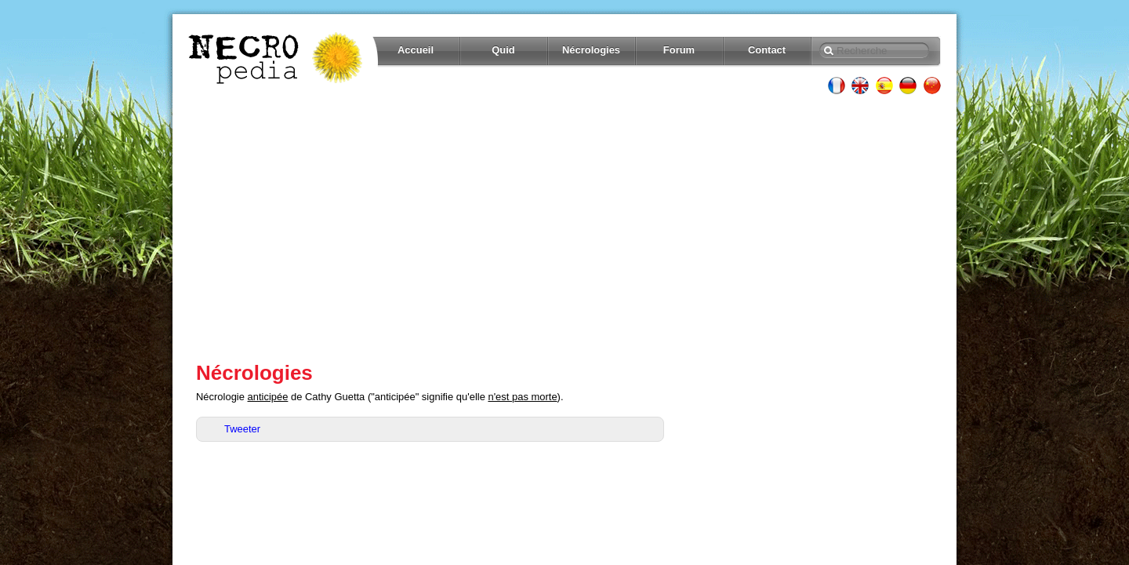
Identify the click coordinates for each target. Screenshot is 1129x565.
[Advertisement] (564, 227)
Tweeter (242, 429)
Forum (679, 50)
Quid (503, 50)
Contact (767, 50)
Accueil (416, 50)
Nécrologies (591, 50)
